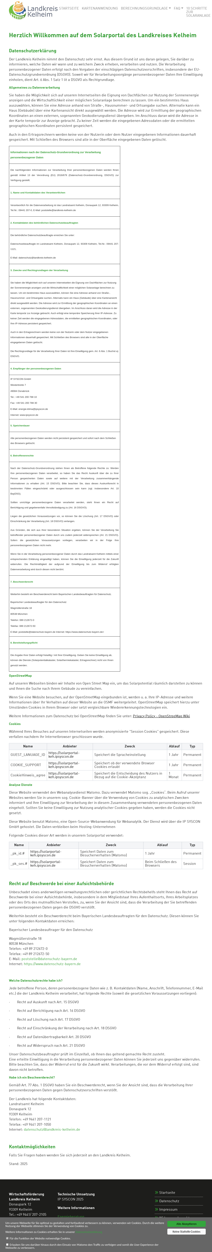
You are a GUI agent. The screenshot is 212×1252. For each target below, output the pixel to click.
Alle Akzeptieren (186, 1224)
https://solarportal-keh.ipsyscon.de (64, 755)
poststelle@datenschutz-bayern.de (49, 959)
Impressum (168, 1210)
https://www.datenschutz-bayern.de (52, 964)
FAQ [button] (177, 8)
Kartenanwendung (100, 8)
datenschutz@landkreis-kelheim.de (52, 1130)
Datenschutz (169, 1201)
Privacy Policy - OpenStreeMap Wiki (161, 716)
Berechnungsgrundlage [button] (144, 8)
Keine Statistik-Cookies (186, 1231)
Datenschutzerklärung (90, 1232)
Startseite (69, 8)
